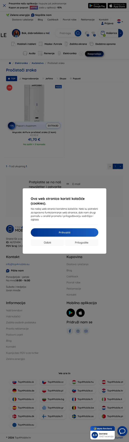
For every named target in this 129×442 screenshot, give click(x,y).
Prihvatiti (64, 232)
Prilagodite (81, 242)
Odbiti (47, 242)
